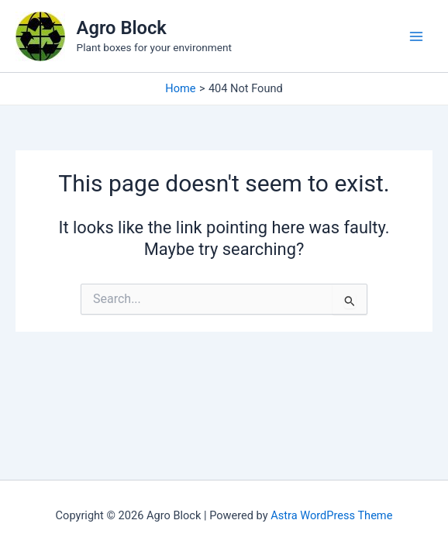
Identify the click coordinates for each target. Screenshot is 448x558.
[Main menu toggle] (416, 36)
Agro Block (122, 28)
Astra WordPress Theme (331, 515)
